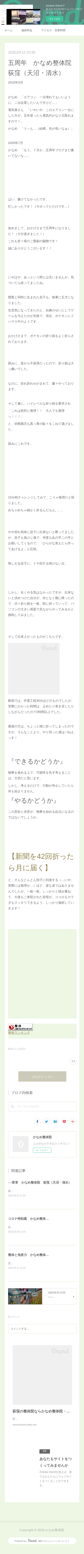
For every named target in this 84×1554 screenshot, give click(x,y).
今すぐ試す (54, 19)
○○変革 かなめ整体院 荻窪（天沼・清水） (39, 1182)
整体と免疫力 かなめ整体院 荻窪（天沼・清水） (44, 1255)
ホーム (8, 30)
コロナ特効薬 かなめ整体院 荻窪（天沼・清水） (44, 1219)
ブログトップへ (42, 1077)
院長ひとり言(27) (17, 1049)
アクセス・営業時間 (53, 30)
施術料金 (27, 30)
